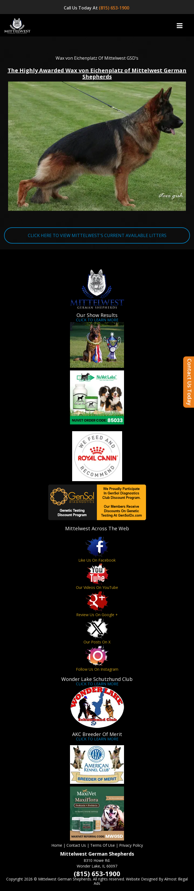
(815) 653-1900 (114, 8)
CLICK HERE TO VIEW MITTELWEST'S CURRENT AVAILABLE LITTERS (97, 235)
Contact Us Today (189, 382)
